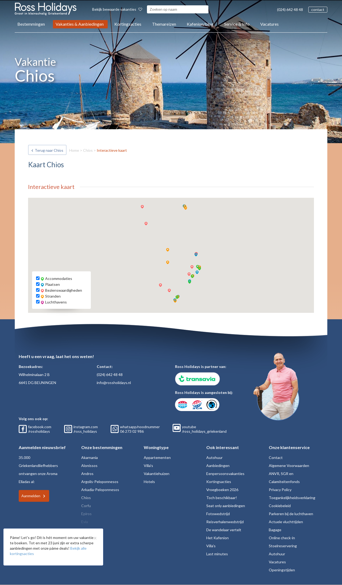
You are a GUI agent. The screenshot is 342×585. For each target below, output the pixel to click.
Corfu (86, 505)
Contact (276, 457)
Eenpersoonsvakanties (225, 473)
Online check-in (282, 537)
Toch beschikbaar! (221, 497)
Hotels (149, 481)
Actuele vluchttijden (286, 521)
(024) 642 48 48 (290, 9)
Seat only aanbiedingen (225, 505)
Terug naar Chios (49, 150)
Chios (88, 150)
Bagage (275, 529)
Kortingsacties (127, 23)
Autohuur (214, 457)
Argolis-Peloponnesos (99, 481)
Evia (84, 521)
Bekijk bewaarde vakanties (117, 9)
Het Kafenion (217, 537)
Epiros (86, 513)
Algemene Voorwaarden (289, 465)
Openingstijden (282, 570)
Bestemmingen (31, 23)
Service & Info (237, 23)
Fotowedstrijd (218, 513)
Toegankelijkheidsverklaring (292, 497)
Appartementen (157, 457)
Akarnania (89, 457)
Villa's (148, 465)
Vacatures (269, 23)
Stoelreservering (283, 546)
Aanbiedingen (218, 465)
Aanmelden (30, 495)
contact (317, 9)
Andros (87, 473)
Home (74, 150)
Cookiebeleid (280, 505)
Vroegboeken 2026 (222, 489)
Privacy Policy (280, 489)
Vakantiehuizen (156, 473)
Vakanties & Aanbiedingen (80, 23)
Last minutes (217, 554)
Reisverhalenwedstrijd (225, 521)
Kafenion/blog (200, 23)
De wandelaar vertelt (223, 529)
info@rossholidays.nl (114, 382)
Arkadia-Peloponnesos (100, 489)
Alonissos (89, 465)
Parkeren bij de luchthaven (291, 513)
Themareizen (164, 23)
